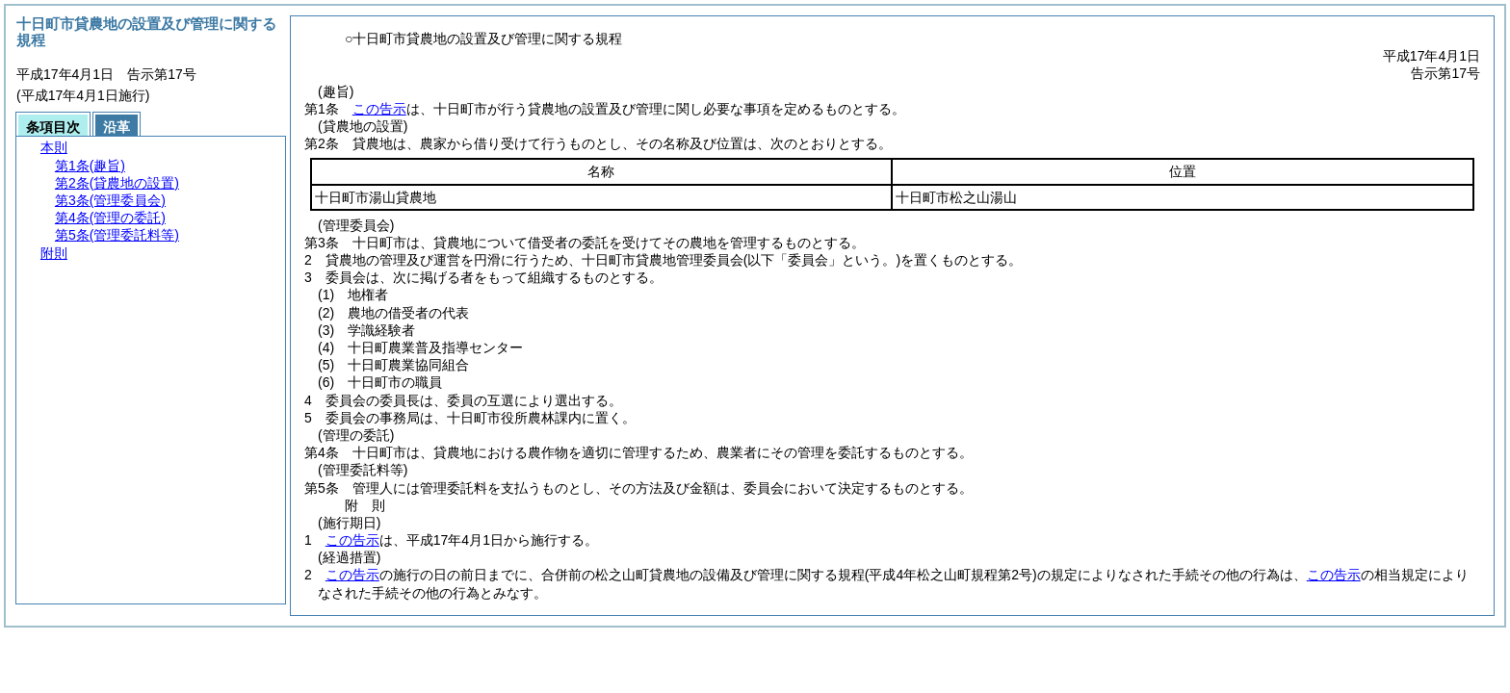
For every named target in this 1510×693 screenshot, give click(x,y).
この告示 (379, 108)
